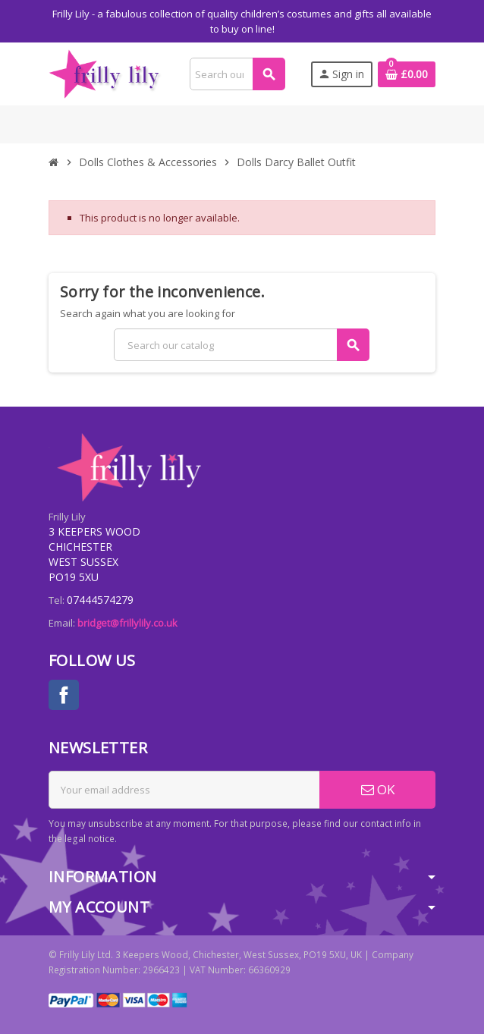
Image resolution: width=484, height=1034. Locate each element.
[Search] (237, 74)
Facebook (64, 695)
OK (377, 789)
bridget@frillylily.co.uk (127, 623)
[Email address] (184, 790)
